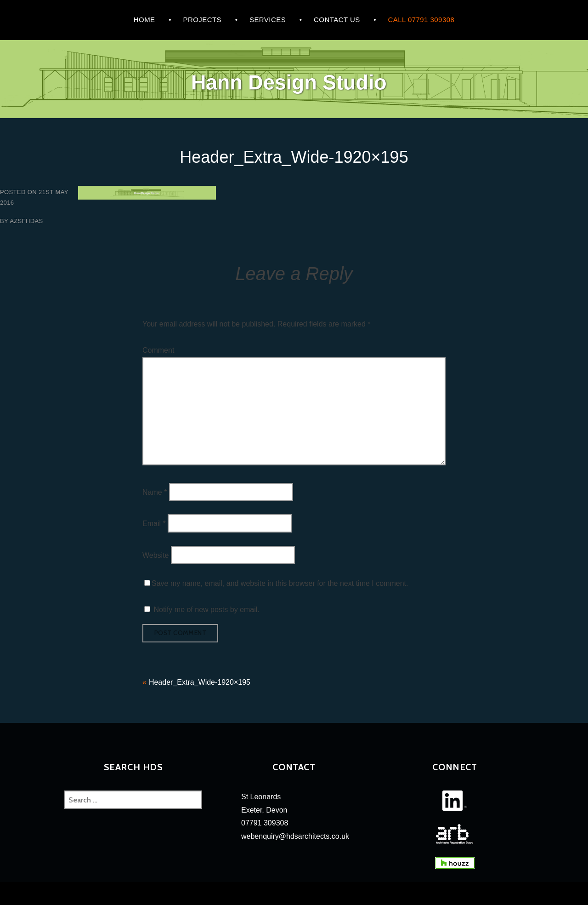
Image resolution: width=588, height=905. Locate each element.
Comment (158, 350)
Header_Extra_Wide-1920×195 (199, 682)
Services (267, 19)
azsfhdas (26, 221)
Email (154, 523)
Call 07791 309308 (421, 19)
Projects (202, 19)
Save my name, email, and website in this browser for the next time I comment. (280, 583)
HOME (144, 19)
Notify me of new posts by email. (206, 609)
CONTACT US (337, 19)
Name (154, 492)
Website (155, 555)
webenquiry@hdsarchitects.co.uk (295, 836)
